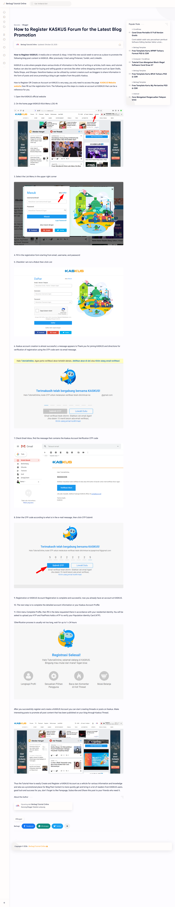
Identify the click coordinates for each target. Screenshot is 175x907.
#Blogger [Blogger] (18, 853)
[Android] (136, 94)
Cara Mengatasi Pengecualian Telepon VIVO (149, 98)
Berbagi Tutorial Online (16, 3)
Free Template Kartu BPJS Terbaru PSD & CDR (149, 75)
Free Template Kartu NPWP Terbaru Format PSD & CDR (148, 52)
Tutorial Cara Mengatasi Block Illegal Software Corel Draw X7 (148, 63)
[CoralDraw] (137, 29)
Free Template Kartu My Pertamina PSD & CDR (149, 86)
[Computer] (137, 59)
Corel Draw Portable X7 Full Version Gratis (147, 34)
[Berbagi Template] (139, 47)
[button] (28, 860)
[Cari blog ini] (50, 3)
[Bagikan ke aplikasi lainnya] (67, 860)
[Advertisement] (68, 33)
